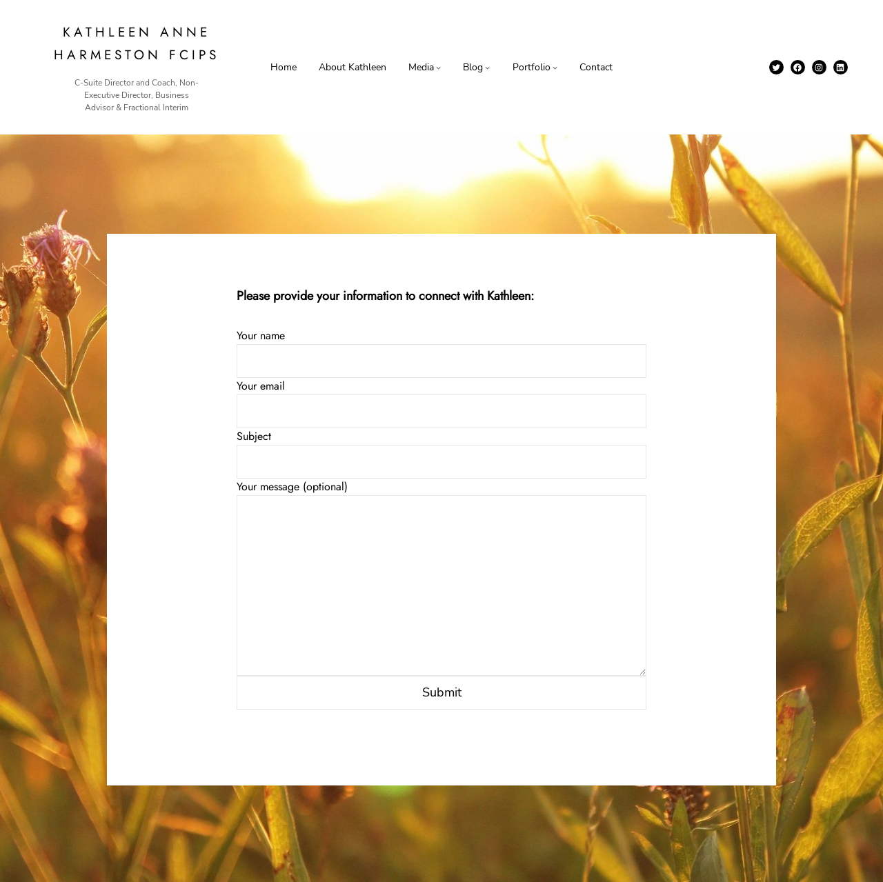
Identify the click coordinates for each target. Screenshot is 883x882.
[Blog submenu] (487, 67)
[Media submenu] (438, 67)
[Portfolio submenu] (555, 67)
